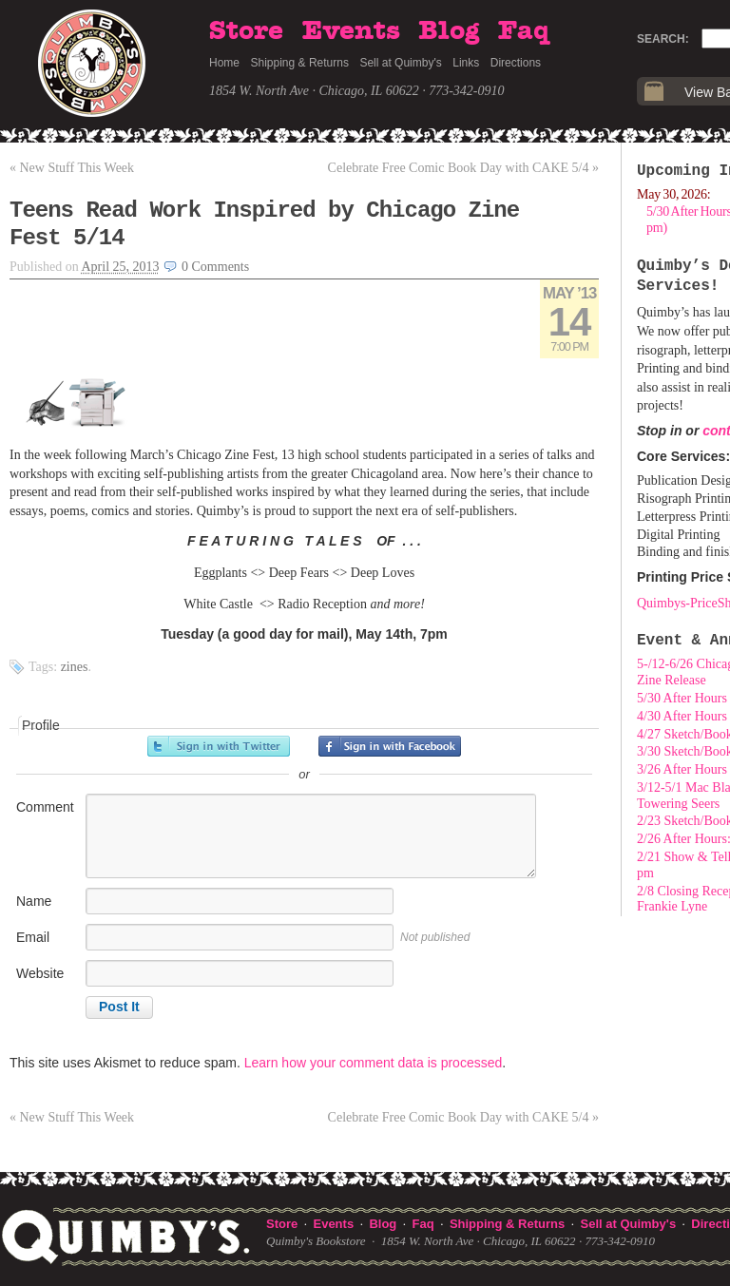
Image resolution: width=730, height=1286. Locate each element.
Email (32, 937)
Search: (663, 39)
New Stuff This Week (72, 168)
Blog (448, 31)
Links (465, 62)
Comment (45, 807)
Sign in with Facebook (389, 746)
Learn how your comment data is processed (373, 1062)
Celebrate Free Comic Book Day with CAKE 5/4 (463, 168)
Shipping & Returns (300, 62)
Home (224, 62)
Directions (515, 62)
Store (246, 31)
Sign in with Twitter (218, 746)
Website (40, 973)
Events (351, 31)
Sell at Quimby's (400, 62)
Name (33, 901)
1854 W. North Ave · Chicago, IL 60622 (314, 91)
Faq (523, 31)
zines (74, 667)
